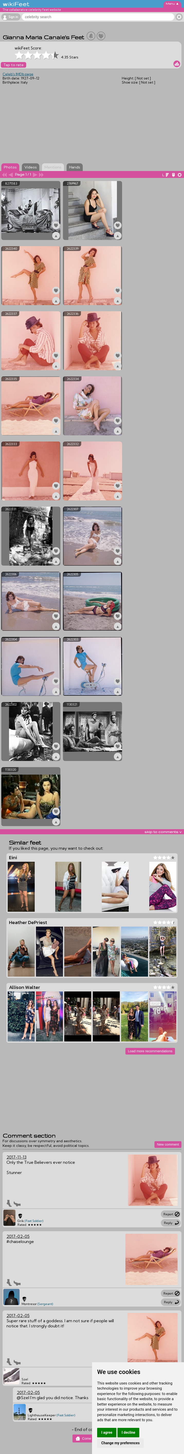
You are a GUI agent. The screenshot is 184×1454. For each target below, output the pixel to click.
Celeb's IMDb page (18, 74)
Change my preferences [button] (120, 1443)
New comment (168, 1144)
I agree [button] (106, 1432)
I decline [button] (128, 1432)
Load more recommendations (150, 1051)
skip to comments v (162, 832)
